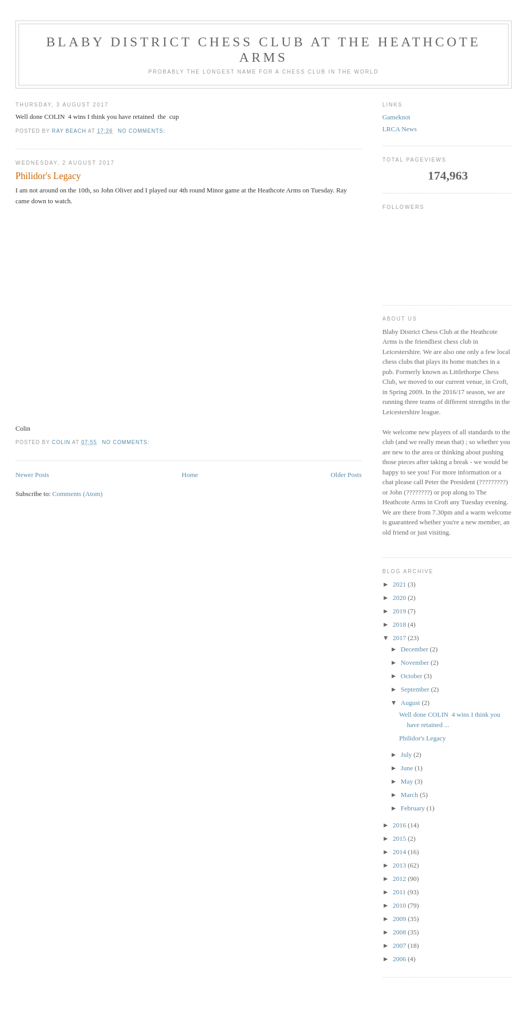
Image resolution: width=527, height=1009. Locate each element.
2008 (400, 932)
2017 (400, 638)
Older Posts (345, 475)
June (408, 768)
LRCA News (399, 129)
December (415, 649)
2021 (400, 584)
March (410, 795)
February (414, 808)
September (416, 689)
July (407, 754)
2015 (400, 838)
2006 (400, 959)
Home (190, 475)
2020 (400, 597)
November (416, 662)
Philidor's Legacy (48, 176)
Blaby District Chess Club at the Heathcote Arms (263, 49)
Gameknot (396, 117)
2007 (400, 945)
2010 (400, 905)
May (408, 781)
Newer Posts (32, 475)
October (412, 676)
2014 (400, 852)
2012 (400, 878)
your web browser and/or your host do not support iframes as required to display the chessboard (188, 313)
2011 (400, 892)
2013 (400, 865)
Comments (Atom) (77, 494)
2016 (400, 825)
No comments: (142, 131)
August (411, 702)
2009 (400, 919)
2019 (400, 611)
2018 (400, 624)
